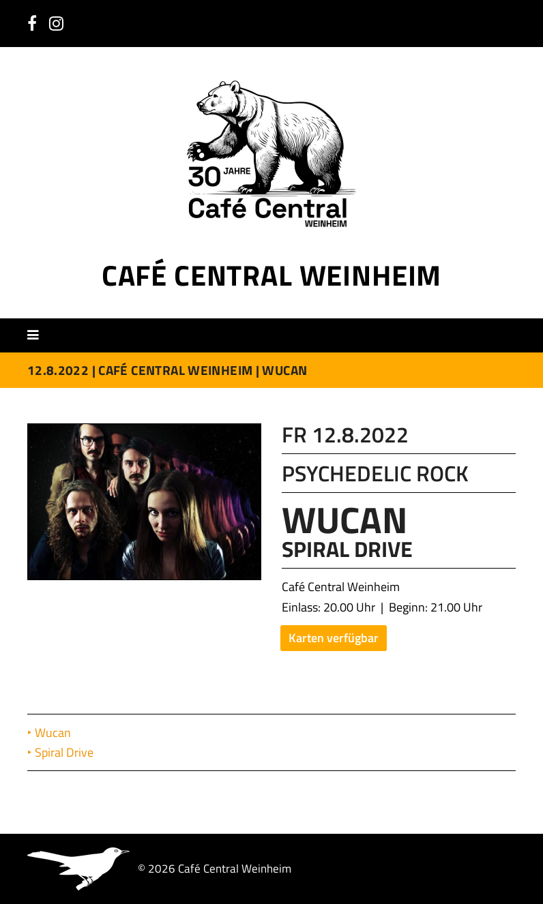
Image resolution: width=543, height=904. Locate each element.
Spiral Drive (65, 752)
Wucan (54, 732)
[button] (37, 335)
